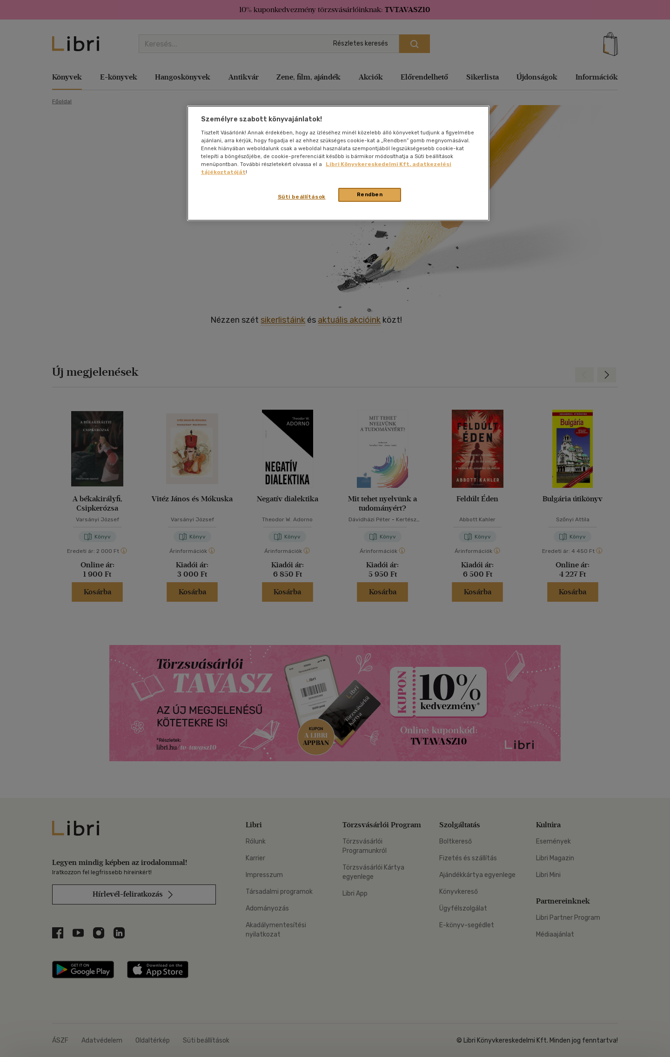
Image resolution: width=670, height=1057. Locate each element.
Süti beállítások (302, 196)
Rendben (370, 194)
